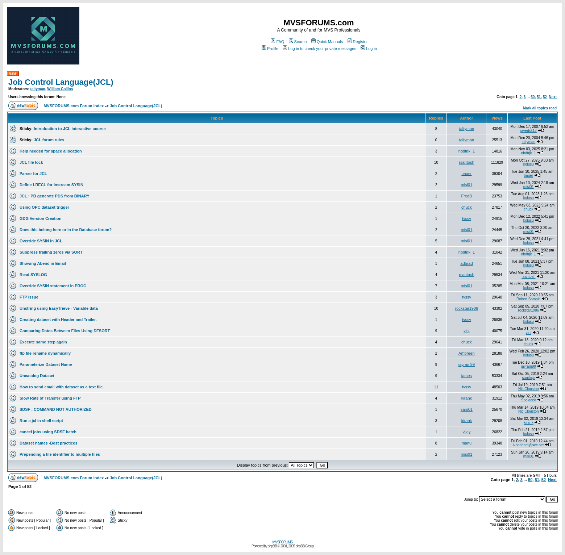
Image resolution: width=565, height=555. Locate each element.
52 (545, 97)
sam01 (467, 409)
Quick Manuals (327, 41)
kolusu (528, 164)
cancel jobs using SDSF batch (48, 432)
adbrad (466, 263)
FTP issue (29, 297)
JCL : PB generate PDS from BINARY (55, 196)
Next (553, 97)
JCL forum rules (49, 140)
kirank (466, 398)
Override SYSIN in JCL (41, 241)
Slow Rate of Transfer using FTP (50, 398)
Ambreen (466, 353)
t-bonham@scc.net (528, 445)
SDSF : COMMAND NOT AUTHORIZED (56, 409)
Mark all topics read (540, 108)
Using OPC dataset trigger (44, 207)
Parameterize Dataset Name (46, 364)
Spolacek (528, 400)
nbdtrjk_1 (466, 151)
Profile (270, 48)
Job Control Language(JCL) (60, 82)
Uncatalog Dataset (37, 376)
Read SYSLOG (33, 274)
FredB (466, 196)
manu (467, 443)
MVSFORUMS (283, 542)
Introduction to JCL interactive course (69, 128)
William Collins (60, 89)
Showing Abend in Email (43, 263)
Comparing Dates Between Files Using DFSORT (65, 331)
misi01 (467, 185)
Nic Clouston (528, 389)
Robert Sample (528, 299)
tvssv (466, 218)
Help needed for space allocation (51, 151)
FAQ (277, 41)
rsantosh (466, 162)
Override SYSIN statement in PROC (53, 286)
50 (533, 97)
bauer (466, 173)
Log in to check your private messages (319, 48)
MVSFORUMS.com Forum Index (73, 106)
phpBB (272, 546)
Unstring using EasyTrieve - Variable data (59, 308)
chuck (466, 207)
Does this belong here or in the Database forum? (66, 230)
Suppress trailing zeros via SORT (51, 252)
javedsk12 (528, 131)
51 (539, 97)
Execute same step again (43, 342)
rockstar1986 (466, 308)
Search (298, 41)
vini (467, 331)
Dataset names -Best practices (49, 443)
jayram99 (466, 364)
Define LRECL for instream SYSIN (51, 185)
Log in (369, 48)
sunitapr (528, 378)
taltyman (37, 89)
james (466, 376)
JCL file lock (31, 162)
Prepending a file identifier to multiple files (60, 454)
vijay (466, 432)
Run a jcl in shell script (41, 420)
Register (358, 41)
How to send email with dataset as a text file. (62, 387)
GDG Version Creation (41, 218)
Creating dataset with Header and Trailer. (58, 319)
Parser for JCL (33, 173)
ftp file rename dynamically (45, 353)
